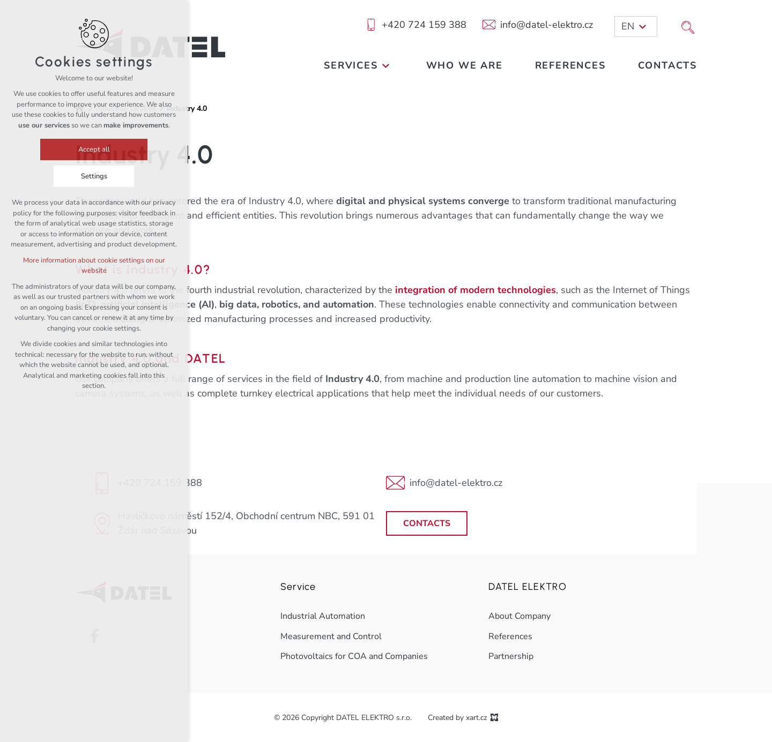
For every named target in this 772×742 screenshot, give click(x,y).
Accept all (94, 149)
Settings (94, 176)
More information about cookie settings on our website (94, 266)
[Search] (687, 26)
